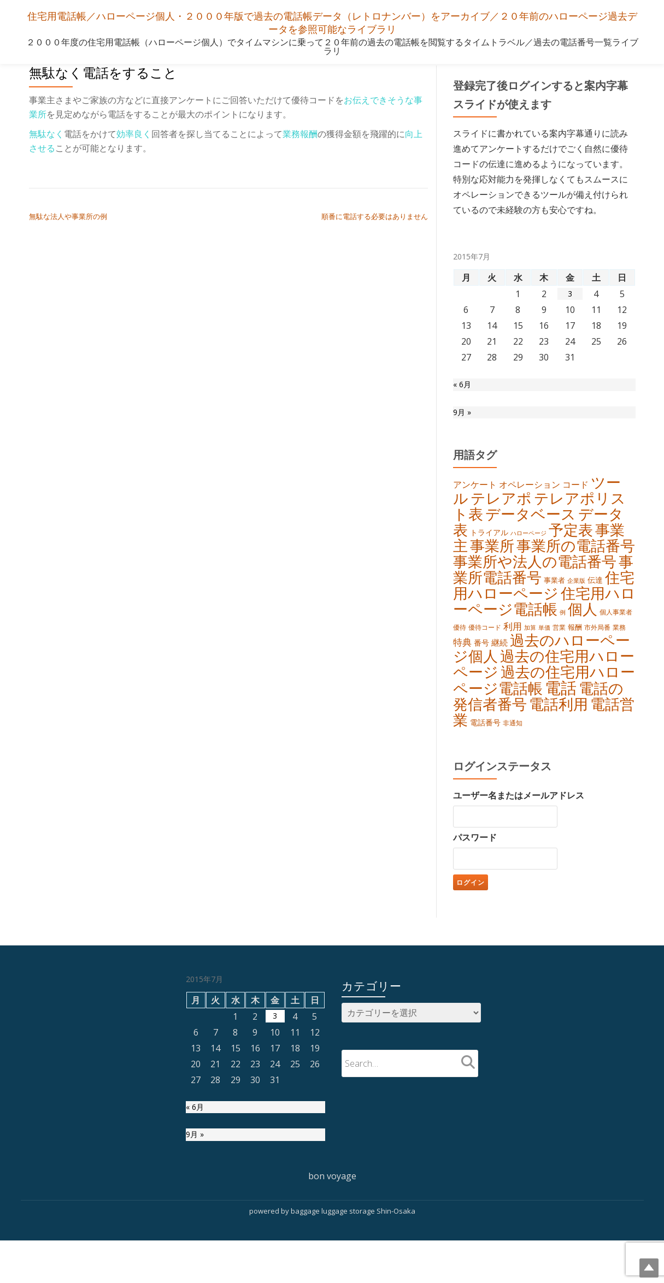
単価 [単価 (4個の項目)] (544, 651)
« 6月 (463, 386)
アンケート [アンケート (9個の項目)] (475, 492)
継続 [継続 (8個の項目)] (499, 669)
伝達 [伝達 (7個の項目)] (595, 598)
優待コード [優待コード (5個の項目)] (484, 651)
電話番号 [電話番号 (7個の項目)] (485, 758)
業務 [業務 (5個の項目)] (619, 651)
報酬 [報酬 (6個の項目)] (575, 651)
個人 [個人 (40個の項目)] (582, 632)
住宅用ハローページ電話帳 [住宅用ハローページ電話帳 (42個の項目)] (544, 623)
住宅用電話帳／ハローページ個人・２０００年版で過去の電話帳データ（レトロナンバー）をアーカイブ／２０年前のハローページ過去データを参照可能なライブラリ (332, 21)
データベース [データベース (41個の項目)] (530, 525)
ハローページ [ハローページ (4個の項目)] (528, 545)
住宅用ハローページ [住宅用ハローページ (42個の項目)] (543, 605)
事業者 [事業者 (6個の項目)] (554, 599)
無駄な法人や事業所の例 (68, 216)
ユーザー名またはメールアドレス (518, 832)
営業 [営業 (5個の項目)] (559, 651)
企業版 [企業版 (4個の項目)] (576, 599)
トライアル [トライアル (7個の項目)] (489, 545)
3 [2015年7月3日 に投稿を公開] (570, 294)
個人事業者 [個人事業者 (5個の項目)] (616, 635)
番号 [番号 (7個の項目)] (481, 669)
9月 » (463, 417)
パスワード (475, 874)
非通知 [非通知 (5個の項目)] (512, 758)
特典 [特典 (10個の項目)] (462, 669)
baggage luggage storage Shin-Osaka (353, 1253)
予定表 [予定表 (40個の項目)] (571, 542)
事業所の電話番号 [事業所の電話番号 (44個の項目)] (575, 561)
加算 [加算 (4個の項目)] (530, 651)
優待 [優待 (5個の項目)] (459, 651)
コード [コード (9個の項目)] (575, 492)
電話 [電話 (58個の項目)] (561, 720)
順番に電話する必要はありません (374, 216)
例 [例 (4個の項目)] (563, 635)
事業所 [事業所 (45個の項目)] (492, 561)
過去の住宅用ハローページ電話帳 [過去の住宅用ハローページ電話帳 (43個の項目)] (544, 711)
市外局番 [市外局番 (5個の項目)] (597, 651)
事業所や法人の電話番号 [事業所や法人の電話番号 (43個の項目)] (534, 578)
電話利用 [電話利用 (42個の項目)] (558, 738)
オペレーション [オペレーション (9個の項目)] (529, 492)
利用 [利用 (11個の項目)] (512, 650)
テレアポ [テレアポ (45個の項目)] (501, 507)
